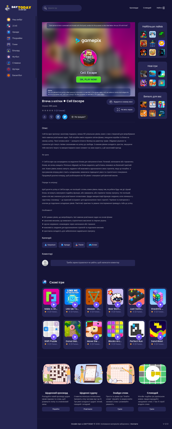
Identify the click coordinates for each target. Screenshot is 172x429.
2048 (11, 25)
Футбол (12, 56)
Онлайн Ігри (76, 424)
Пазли (79, 244)
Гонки (11, 44)
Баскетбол (14, 75)
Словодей (147, 8)
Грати (120, 409)
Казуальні (49, 244)
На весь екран (124, 109)
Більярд (13, 50)
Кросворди (134, 8)
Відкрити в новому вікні (120, 102)
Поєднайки (14, 38)
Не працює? (79, 117)
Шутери (12, 69)
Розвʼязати (88, 409)
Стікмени (13, 63)
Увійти (161, 8)
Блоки (92, 244)
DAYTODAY (88, 424)
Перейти (56, 409)
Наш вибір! (14, 19)
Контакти (134, 424)
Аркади (12, 32)
